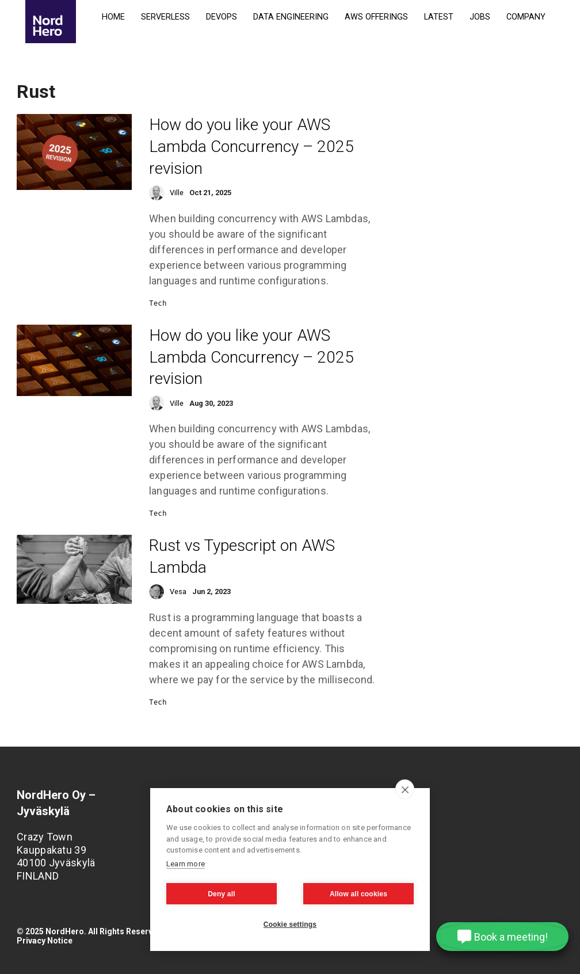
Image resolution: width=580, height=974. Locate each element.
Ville (177, 192)
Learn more (185, 863)
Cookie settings (290, 924)
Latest (438, 17)
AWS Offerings (376, 17)
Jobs (480, 17)
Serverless (165, 17)
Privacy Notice (44, 940)
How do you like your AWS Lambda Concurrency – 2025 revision (251, 146)
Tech (158, 303)
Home (113, 17)
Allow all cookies (358, 894)
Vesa (178, 591)
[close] (404, 789)
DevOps (221, 17)
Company (525, 17)
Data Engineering (291, 17)
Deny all (221, 894)
